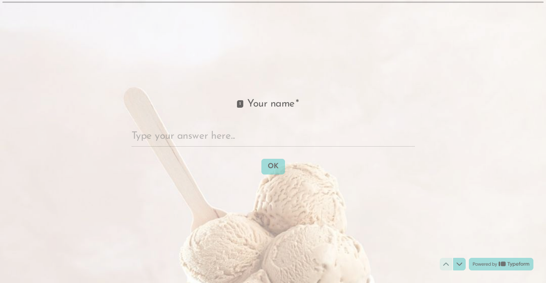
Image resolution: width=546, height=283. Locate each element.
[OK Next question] (273, 166)
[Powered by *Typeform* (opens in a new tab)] (501, 264)
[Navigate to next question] (459, 264)
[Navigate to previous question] (446, 264)
